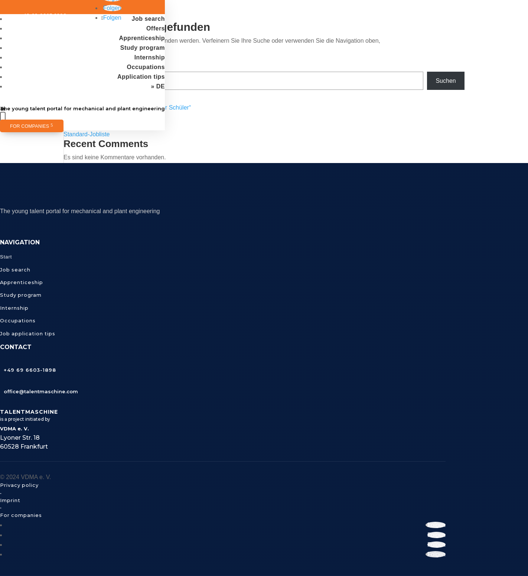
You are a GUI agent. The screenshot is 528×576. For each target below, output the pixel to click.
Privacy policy (19, 485)
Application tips (141, 77)
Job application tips (27, 333)
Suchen (446, 81)
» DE (158, 86)
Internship (149, 57)
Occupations (146, 67)
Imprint (10, 500)
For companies (29, 126)
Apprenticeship (142, 38)
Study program (142, 48)
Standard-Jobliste (86, 134)
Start (6, 257)
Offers (155, 28)
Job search (148, 19)
